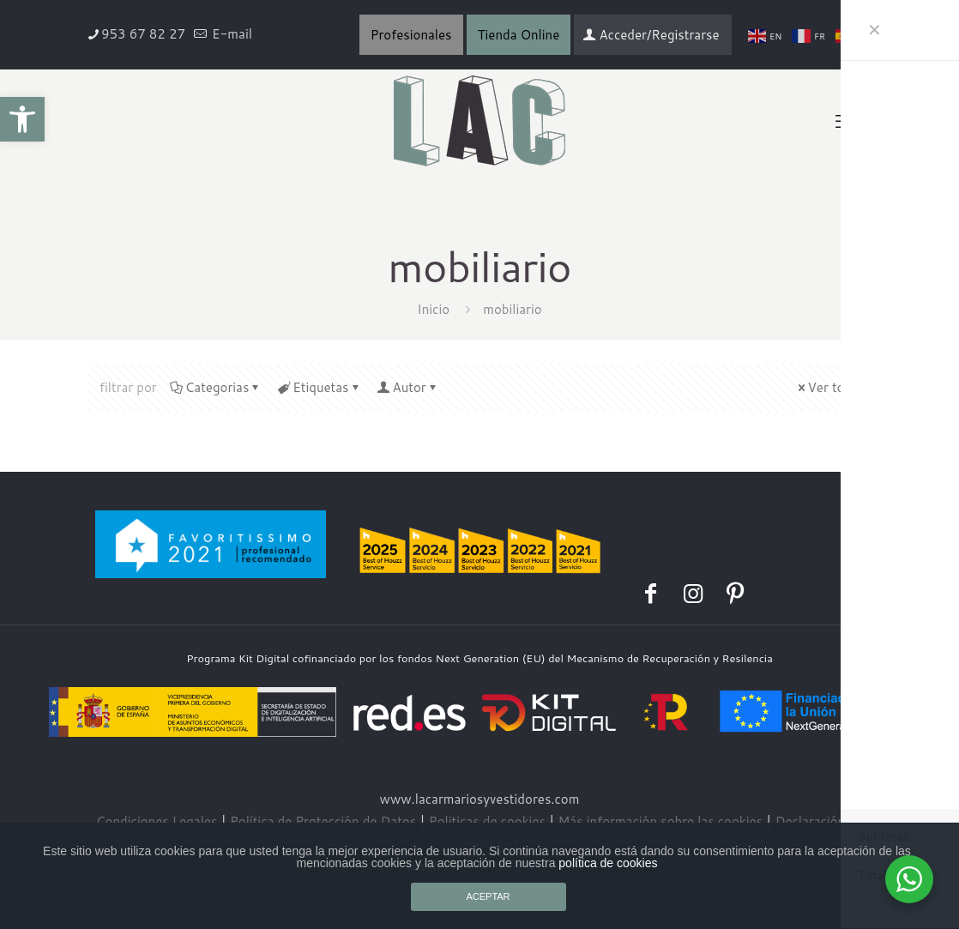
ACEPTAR (488, 896)
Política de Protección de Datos (323, 821)
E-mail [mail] (230, 34)
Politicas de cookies (487, 821)
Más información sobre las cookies (660, 821)
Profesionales (411, 35)
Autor (408, 387)
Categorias (216, 387)
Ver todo (827, 387)
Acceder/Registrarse (650, 35)
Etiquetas (319, 387)
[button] (22, 119)
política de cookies (607, 863)
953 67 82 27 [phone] (143, 34)
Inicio (433, 309)
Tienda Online (519, 35)
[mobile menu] (844, 121)
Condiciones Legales (156, 821)
